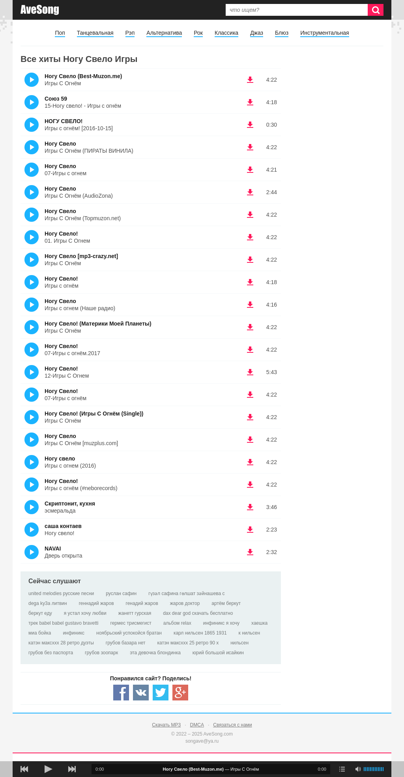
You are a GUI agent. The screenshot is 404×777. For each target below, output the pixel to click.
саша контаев (63, 526)
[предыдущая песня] (24, 769)
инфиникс (73, 633)
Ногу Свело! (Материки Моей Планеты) (98, 323)
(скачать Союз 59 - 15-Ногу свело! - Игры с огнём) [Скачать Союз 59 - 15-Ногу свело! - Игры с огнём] (250, 102)
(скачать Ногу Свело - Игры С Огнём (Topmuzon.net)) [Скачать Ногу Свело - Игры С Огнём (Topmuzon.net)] (250, 215)
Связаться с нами (232, 725)
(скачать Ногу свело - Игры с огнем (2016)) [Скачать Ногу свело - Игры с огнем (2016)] (250, 462)
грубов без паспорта (50, 652)
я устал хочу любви (85, 613)
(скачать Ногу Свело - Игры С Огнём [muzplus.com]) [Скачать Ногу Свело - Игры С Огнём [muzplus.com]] (250, 439)
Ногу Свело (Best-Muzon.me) (83, 76)
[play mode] (342, 769)
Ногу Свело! (61, 233)
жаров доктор (185, 603)
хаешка (259, 623)
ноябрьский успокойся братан (129, 633)
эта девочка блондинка (155, 652)
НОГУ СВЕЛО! (63, 121)
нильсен (239, 643)
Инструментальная (324, 33)
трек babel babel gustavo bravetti (63, 623)
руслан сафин (121, 593)
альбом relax (177, 623)
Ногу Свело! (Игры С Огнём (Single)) (94, 413)
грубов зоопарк (101, 652)
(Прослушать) (31, 80)
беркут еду (40, 613)
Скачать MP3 (166, 725)
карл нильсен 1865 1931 (200, 633)
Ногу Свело (60, 143)
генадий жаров (142, 603)
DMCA (197, 725)
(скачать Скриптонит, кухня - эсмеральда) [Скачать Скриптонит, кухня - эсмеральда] (250, 507)
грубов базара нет (126, 643)
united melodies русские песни (61, 593)
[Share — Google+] (180, 692)
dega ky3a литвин (47, 603)
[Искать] (375, 10)
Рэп (130, 33)
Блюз (281, 33)
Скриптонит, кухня (70, 503)
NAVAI (53, 548)
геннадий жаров (96, 603)
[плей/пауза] (48, 769)
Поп (60, 33)
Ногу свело (60, 458)
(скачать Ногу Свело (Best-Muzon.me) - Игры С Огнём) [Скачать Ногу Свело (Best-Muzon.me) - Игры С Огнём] (250, 80)
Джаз (256, 33)
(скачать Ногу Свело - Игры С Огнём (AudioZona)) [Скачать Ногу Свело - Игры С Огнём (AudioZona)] (250, 192)
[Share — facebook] (121, 692)
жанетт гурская (135, 613)
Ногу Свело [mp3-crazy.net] (81, 256)
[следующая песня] (72, 769)
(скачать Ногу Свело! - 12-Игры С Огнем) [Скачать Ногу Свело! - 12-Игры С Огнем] (250, 372)
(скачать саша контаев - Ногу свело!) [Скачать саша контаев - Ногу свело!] (250, 529)
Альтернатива (164, 33)
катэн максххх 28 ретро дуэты (61, 643)
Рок (198, 33)
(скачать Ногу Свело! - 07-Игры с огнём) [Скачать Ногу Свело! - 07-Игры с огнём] (250, 395)
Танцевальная (95, 33)
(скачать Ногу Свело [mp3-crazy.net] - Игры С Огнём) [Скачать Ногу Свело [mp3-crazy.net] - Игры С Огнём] (250, 260)
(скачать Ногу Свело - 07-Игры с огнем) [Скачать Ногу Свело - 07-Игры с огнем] (250, 170)
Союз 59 (56, 98)
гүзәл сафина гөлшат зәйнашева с (186, 593)
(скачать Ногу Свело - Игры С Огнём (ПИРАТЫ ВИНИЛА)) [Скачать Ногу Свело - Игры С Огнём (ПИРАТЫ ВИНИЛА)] (250, 147)
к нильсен (249, 633)
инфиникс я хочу (221, 623)
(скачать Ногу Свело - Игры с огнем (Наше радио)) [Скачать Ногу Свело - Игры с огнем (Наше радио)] (250, 305)
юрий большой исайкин (218, 652)
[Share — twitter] (160, 692)
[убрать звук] (358, 769)
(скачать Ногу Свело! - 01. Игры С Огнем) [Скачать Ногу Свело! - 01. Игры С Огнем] (250, 237)
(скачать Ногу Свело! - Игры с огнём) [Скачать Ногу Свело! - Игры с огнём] (250, 282)
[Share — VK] (141, 692)
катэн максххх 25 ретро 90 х (188, 643)
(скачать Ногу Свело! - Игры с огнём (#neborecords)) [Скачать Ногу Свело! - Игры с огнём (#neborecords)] (250, 484)
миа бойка (39, 633)
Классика (226, 33)
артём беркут (226, 603)
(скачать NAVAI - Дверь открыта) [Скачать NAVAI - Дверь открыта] (250, 552)
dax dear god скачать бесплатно (198, 613)
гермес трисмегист (131, 623)
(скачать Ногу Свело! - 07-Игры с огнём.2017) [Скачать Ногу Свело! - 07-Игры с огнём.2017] (250, 350)
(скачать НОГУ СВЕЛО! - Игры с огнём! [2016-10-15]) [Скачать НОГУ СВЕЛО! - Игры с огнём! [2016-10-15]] (250, 125)
